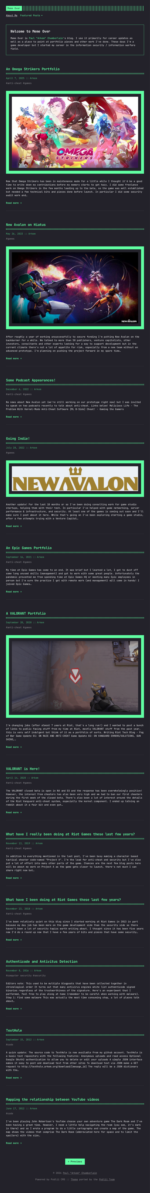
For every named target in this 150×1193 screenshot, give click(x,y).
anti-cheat (14, 83)
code (10, 1044)
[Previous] (75, 1162)
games (27, 83)
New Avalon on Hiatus (26, 224)
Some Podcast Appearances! (31, 380)
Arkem (33, 78)
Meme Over (13, 8)
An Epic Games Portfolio (29, 548)
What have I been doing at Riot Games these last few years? (63, 899)
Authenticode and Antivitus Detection (41, 961)
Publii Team (107, 1179)
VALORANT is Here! (23, 768)
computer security (19, 975)
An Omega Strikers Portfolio (32, 69)
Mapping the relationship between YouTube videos (52, 1099)
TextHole (14, 1030)
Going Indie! (18, 438)
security (40, 975)
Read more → (14, 202)
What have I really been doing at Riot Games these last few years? (70, 834)
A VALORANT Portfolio (26, 613)
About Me (11, 15)
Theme (74, 1179)
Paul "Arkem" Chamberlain (46, 38)
